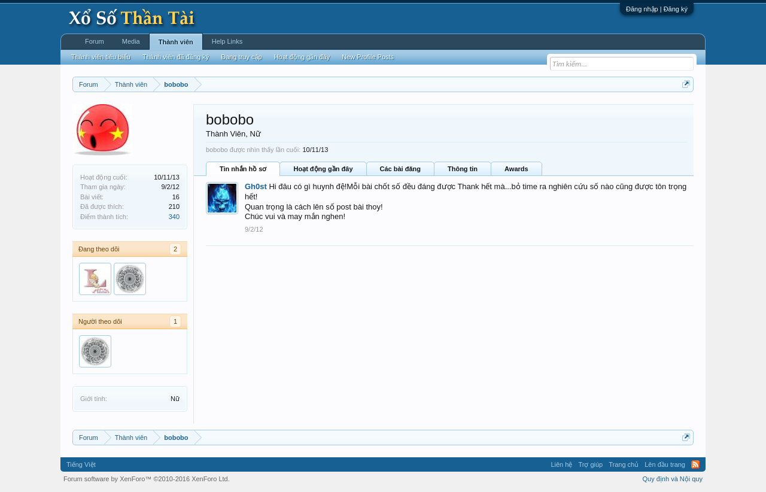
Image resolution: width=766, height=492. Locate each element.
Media (131, 41)
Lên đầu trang (665, 464)
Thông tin (463, 168)
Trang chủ (624, 464)
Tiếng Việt (81, 464)
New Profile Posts (368, 56)
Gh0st (256, 186)
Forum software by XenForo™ (146, 478)
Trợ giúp (590, 464)
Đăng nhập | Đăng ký (657, 9)
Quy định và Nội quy (673, 478)
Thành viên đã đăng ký (175, 56)
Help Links (227, 41)
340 (174, 216)
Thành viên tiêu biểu (100, 56)
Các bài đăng (400, 168)
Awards (516, 168)
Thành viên (176, 41)
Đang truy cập (241, 56)
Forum (94, 41)
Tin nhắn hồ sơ (243, 168)
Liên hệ (561, 464)
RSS (695, 464)
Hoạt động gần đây (322, 168)
